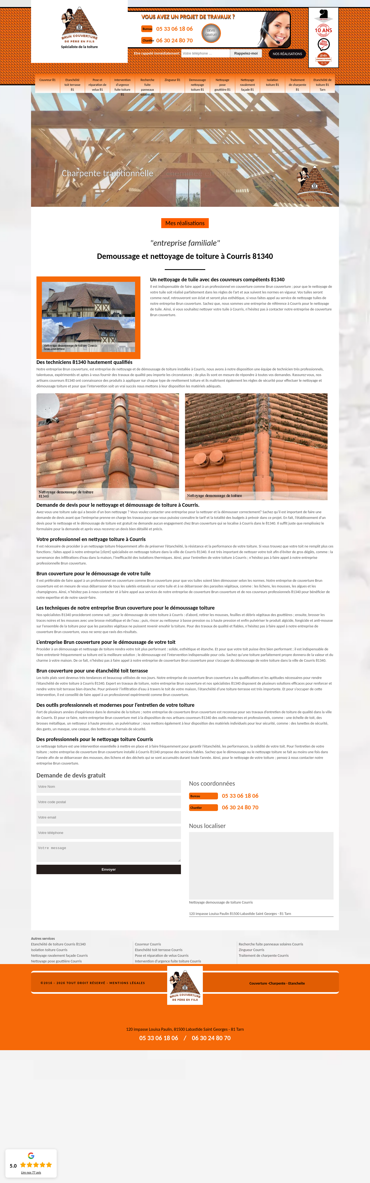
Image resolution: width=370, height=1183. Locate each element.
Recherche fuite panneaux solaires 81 (147, 83)
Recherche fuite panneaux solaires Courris (271, 942)
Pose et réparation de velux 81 (97, 83)
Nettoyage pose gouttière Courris (56, 959)
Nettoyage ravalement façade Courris (59, 954)
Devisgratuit (209, 33)
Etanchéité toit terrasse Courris (159, 948)
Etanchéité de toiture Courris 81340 (58, 942)
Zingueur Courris (251, 948)
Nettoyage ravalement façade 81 (247, 83)
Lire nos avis (31, 1172)
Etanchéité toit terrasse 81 (72, 81)
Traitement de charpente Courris (263, 954)
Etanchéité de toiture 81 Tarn (322, 81)
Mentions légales (127, 981)
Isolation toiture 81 (272, 81)
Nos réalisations (273, 54)
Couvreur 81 (47, 79)
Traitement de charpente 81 (297, 81)
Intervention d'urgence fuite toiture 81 (122, 83)
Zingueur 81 (172, 79)
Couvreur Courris (148, 942)
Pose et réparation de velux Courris (162, 954)
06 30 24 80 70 (169, 39)
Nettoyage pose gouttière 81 (222, 81)
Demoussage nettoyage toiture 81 (197, 83)
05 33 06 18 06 (169, 28)
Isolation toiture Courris (49, 948)
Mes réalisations (184, 223)
